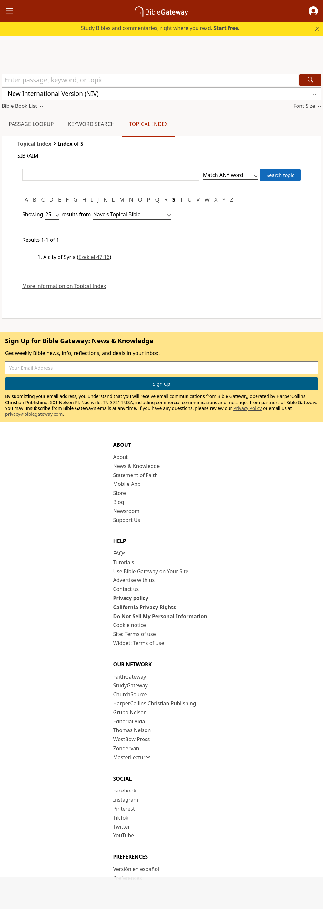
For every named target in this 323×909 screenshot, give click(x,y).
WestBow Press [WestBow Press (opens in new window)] (131, 739)
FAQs (119, 553)
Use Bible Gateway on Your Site (150, 571)
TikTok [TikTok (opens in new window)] (121, 817)
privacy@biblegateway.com (34, 414)
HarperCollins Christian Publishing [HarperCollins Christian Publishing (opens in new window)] (154, 703)
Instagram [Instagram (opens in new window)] (125, 799)
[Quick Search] (150, 80)
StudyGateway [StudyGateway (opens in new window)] (130, 685)
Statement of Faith (135, 475)
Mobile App (127, 483)
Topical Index (148, 124)
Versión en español (136, 869)
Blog (118, 502)
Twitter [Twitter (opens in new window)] (121, 826)
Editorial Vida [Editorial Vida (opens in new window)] (129, 721)
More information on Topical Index (64, 286)
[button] (313, 10)
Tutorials (123, 562)
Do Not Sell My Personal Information (160, 616)
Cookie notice (129, 624)
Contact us (126, 589)
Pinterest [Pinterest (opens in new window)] (124, 808)
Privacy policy (130, 598)
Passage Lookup (31, 124)
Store (119, 492)
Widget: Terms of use (138, 643)
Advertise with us (134, 580)
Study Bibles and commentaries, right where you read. (160, 28)
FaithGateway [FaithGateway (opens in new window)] (129, 676)
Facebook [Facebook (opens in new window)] (124, 790)
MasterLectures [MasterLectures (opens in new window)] (132, 757)
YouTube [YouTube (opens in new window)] (123, 835)
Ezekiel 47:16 (93, 256)
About (120, 457)
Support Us (126, 520)
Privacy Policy (247, 408)
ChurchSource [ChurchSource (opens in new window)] (130, 694)
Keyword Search (91, 124)
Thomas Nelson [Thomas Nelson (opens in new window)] (132, 730)
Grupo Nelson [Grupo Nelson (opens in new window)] (130, 712)
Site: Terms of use (134, 634)
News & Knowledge (136, 466)
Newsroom (126, 511)
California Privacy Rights (144, 607)
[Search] (310, 80)
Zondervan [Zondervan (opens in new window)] (126, 748)
